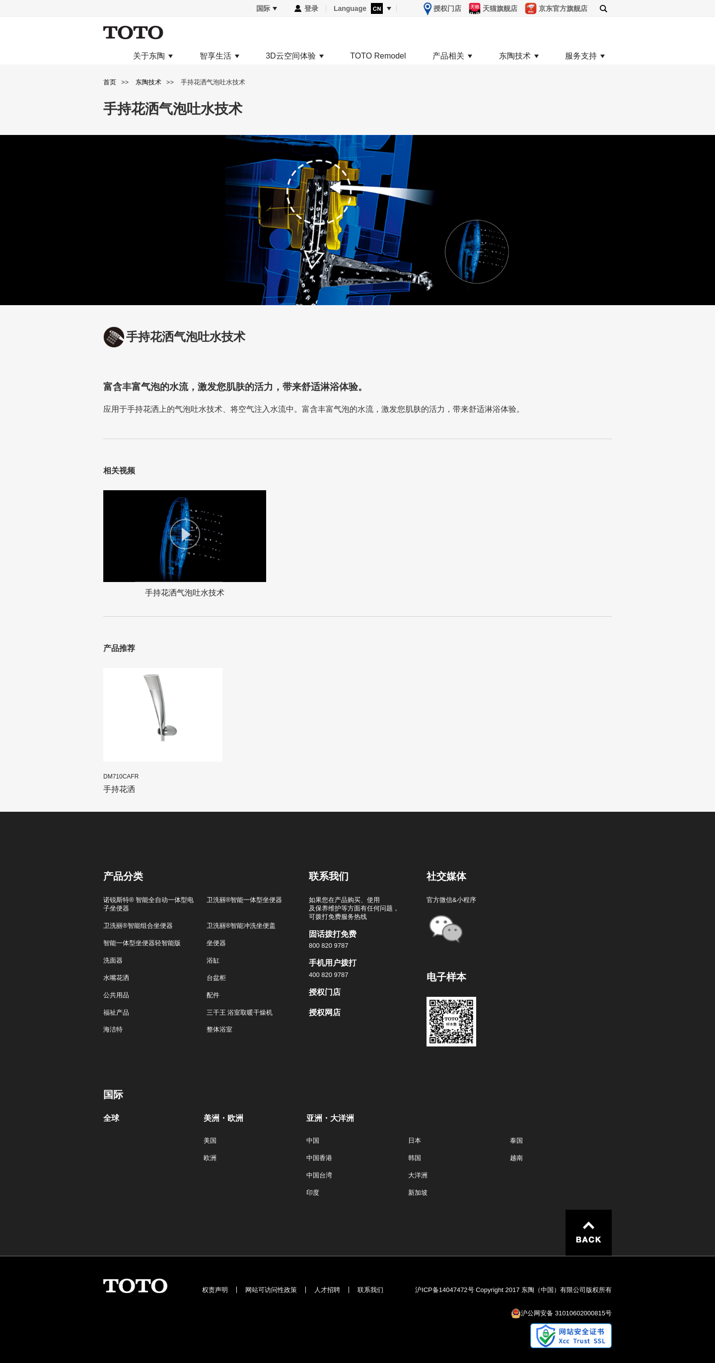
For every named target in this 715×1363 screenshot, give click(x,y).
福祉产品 (116, 1012)
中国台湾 (319, 1175)
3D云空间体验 (290, 56)
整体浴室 (219, 1029)
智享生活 (215, 56)
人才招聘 (327, 1290)
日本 (414, 1140)
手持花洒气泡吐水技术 (184, 543)
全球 (111, 1118)
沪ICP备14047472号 (444, 1290)
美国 (210, 1140)
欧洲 (210, 1158)
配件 (213, 995)
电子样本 (446, 977)
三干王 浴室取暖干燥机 (240, 1012)
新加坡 (418, 1192)
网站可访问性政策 (271, 1290)
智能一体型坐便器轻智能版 (142, 943)
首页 (109, 82)
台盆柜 (216, 977)
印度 (312, 1192)
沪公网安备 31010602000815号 (566, 1313)
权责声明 (215, 1290)
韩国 (414, 1158)
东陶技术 (515, 56)
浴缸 (213, 960)
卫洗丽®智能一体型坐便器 (245, 900)
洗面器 (113, 960)
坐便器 (216, 943)
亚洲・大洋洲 (330, 1118)
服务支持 (581, 56)
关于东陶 (149, 56)
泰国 (516, 1140)
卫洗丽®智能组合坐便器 (138, 925)
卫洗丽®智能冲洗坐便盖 (241, 925)
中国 (312, 1140)
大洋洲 (418, 1175)
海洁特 (113, 1029)
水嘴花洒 (116, 977)
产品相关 (448, 56)
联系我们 (370, 1290)
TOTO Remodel (378, 56)
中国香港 (319, 1158)
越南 (516, 1158)
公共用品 (116, 995)
